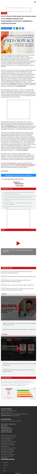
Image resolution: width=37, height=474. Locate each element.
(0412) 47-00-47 (8, 421)
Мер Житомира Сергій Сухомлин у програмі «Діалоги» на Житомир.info (19, 329)
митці (22, 179)
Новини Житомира (7, 268)
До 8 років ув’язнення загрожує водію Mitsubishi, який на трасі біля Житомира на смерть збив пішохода (17, 272)
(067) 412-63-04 (17, 421)
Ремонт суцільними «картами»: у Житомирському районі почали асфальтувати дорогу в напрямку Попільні (16, 280)
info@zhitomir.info (11, 410)
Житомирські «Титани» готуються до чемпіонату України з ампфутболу (17, 285)
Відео (3, 230)
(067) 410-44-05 (8, 412)
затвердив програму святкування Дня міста (18, 165)
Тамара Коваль (16, 415)
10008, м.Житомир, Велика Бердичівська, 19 (17, 414)
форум (12, 179)
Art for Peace (7, 179)
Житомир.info (12, 83)
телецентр (17, 179)
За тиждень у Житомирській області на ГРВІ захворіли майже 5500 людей (18, 276)
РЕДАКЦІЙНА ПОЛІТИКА (7, 459)
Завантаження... (6, 28)
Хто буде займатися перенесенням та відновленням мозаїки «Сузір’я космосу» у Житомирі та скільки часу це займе (17, 289)
